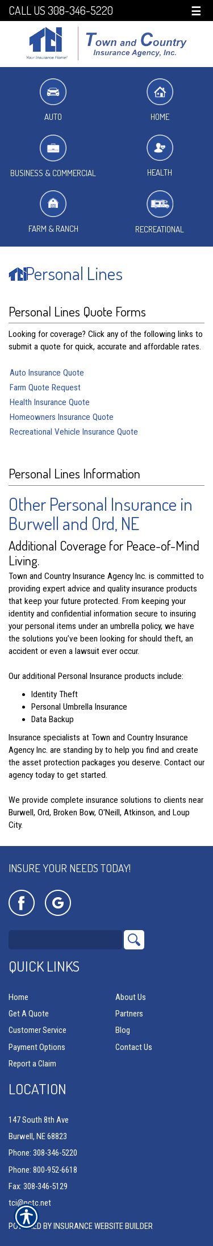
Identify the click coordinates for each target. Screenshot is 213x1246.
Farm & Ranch (53, 212)
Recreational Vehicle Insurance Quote (74, 432)
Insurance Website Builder (103, 1226)
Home (160, 100)
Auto (53, 100)
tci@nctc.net (30, 1203)
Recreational (159, 212)
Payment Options (37, 1047)
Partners (129, 1014)
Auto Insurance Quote (47, 373)
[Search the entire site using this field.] (65, 939)
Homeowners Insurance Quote (62, 417)
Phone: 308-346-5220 (43, 1153)
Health (160, 156)
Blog (122, 1030)
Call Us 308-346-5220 (61, 10)
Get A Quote (29, 1014)
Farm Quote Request (45, 387)
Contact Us (133, 1047)
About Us (130, 997)
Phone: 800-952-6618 (43, 1170)
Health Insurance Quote (50, 402)
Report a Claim (32, 1064)
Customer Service (37, 1030)
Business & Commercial (53, 156)
